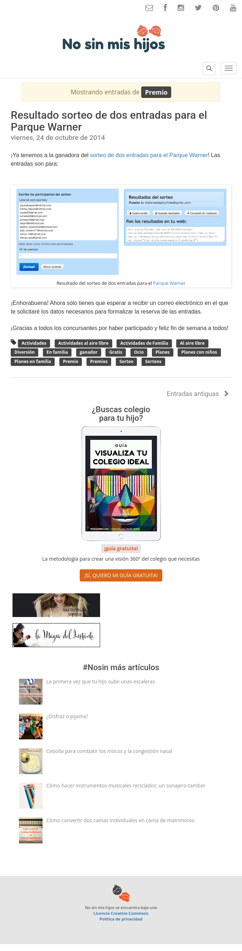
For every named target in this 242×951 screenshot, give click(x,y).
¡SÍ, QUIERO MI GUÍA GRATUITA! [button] (121, 575)
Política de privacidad (121, 919)
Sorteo (126, 361)
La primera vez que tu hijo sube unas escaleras (100, 681)
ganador (89, 352)
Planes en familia (32, 361)
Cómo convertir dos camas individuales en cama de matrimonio (120, 820)
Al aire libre (192, 343)
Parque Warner (169, 283)
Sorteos (153, 361)
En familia (57, 352)
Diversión (24, 352)
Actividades (34, 343)
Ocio (139, 352)
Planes (162, 352)
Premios (99, 361)
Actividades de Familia (144, 343)
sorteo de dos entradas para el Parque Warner (149, 155)
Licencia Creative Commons (121, 913)
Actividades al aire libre (83, 343)
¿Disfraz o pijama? (67, 716)
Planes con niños (199, 352)
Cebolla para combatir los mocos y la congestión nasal (109, 751)
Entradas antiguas (198, 393)
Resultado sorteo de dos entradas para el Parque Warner (109, 121)
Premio (70, 361)
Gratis (115, 352)
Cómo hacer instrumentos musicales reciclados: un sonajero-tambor (126, 785)
